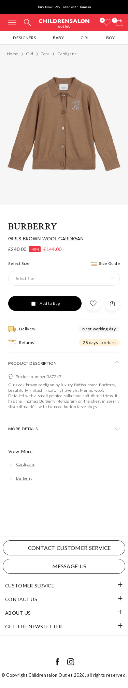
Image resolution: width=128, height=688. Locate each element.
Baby (58, 37)
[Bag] (119, 22)
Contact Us (21, 599)
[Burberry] (20, 478)
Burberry (32, 226)
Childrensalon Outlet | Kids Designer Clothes (64, 23)
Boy (110, 37)
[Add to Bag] (45, 303)
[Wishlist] (107, 22)
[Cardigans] (21, 464)
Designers (24, 37)
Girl (85, 37)
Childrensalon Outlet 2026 (56, 675)
